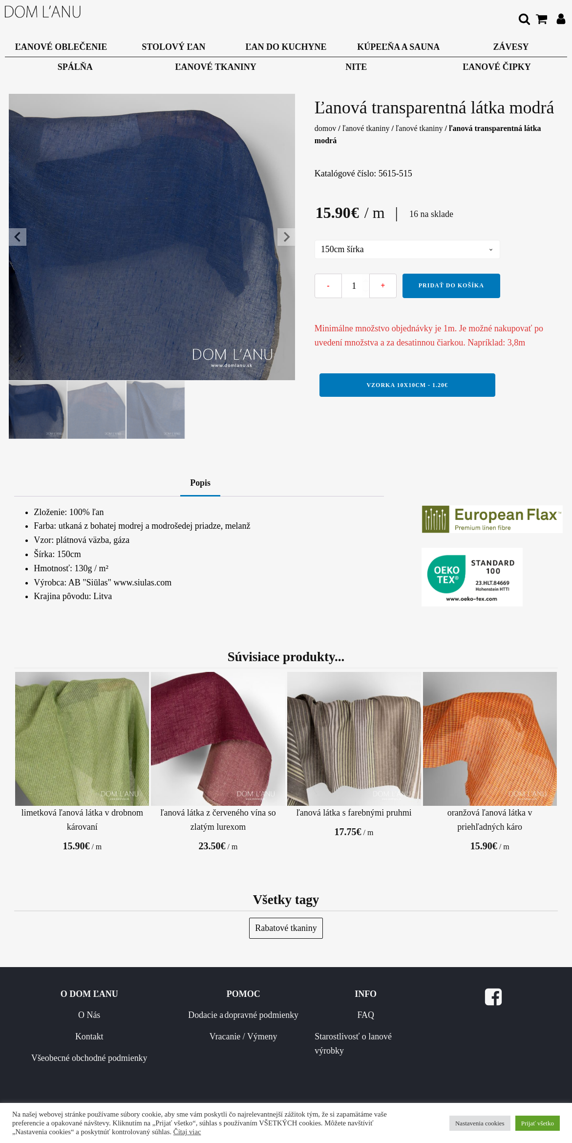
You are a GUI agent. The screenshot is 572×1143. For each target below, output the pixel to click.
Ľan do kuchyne (286, 47)
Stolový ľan (173, 47)
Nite (356, 67)
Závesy (511, 47)
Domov (325, 128)
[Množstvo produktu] (355, 286)
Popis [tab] (200, 483)
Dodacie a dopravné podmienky (254, 1023)
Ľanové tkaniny (215, 67)
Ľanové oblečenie (61, 47)
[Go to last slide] (17, 237)
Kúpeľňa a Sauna (398, 47)
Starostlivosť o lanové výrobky (344, 1044)
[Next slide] (286, 237)
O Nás (143, 1016)
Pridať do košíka (451, 285)
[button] (38, 410)
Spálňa (75, 67)
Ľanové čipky (497, 67)
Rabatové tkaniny (286, 928)
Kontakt (143, 1037)
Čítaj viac (187, 1132)
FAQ (349, 1016)
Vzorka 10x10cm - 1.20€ (407, 385)
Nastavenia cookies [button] (480, 1123)
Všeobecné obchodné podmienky (143, 1058)
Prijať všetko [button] (537, 1123)
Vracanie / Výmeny (263, 1051)
